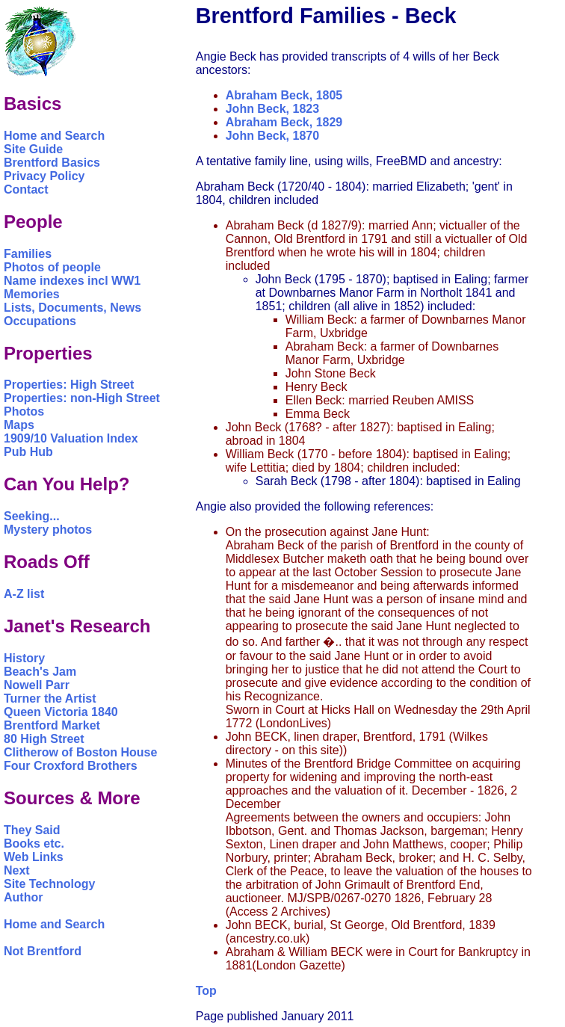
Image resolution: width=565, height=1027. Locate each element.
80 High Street (44, 739)
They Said (32, 830)
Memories (32, 294)
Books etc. (34, 843)
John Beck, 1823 (272, 108)
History (24, 658)
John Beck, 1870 (272, 135)
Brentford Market (52, 725)
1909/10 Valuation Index (71, 438)
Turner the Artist (50, 698)
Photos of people (52, 267)
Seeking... (32, 516)
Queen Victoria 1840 (61, 712)
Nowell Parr (37, 685)
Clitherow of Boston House (80, 752)
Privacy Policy (44, 176)
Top (206, 990)
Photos (24, 411)
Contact (26, 189)
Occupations (40, 321)
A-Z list (24, 593)
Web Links (34, 857)
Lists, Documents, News (72, 307)
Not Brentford (42, 951)
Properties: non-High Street (82, 398)
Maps (19, 425)
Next (17, 870)
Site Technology (49, 884)
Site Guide (33, 149)
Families (28, 253)
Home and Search (54, 135)
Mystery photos (48, 529)
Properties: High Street (69, 384)
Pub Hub (28, 451)
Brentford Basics (52, 162)
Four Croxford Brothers (71, 765)
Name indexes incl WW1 (72, 280)
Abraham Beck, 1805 (284, 95)
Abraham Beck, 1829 (284, 122)
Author (23, 897)
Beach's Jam (40, 671)
